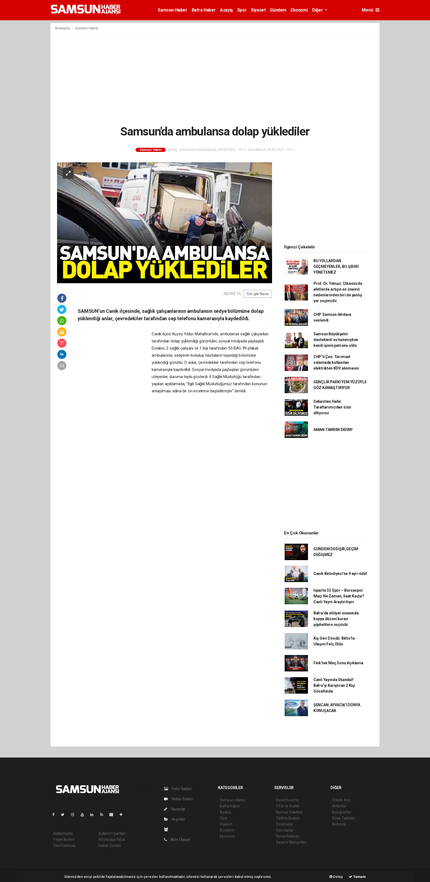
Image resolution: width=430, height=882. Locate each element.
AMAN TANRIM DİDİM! (333, 429)
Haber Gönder (110, 845)
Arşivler (174, 819)
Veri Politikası (64, 845)
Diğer (318, 10)
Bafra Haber (204, 10)
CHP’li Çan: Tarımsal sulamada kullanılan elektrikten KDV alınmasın (336, 362)
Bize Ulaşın (177, 839)
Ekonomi (299, 10)
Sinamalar (284, 824)
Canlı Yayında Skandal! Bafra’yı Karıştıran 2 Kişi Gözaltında (334, 685)
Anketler (339, 806)
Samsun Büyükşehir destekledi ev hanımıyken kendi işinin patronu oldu (335, 340)
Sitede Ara (341, 800)
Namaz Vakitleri (289, 812)
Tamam (357, 877)
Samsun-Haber (172, 10)
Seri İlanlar (285, 830)
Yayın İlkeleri (63, 839)
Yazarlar (175, 809)
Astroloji (339, 824)
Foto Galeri (177, 789)
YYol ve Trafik (287, 806)
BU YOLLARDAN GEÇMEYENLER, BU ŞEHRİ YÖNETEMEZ (336, 266)
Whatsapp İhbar (111, 839)
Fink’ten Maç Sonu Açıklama (338, 663)
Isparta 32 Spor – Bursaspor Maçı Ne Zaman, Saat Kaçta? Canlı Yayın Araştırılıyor (338, 596)
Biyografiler (342, 812)
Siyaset (258, 10)
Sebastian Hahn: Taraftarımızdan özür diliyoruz (332, 407)
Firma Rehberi (287, 836)
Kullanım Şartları (112, 833)
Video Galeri (178, 799)
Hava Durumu (287, 800)
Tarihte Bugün (288, 818)
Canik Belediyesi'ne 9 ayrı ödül (340, 573)
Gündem (278, 10)
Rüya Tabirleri (343, 818)
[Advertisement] (215, 79)
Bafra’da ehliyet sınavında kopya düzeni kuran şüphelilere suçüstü (336, 619)
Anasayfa (62, 28)
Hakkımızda (63, 833)
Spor (242, 10)
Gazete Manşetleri (291, 842)
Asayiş (226, 10)
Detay (336, 877)
